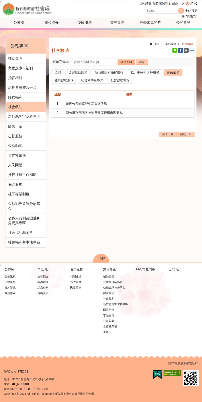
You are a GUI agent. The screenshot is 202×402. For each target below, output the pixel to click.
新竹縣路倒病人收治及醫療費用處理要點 (94, 112)
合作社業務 (17, 155)
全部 (58, 72)
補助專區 (15, 58)
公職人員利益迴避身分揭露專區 (24, 220)
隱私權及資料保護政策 (184, 363)
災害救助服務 (77, 72)
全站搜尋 (191, 10)
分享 (195, 3)
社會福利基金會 (20, 233)
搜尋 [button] (181, 11)
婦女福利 (15, 97)
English (173, 3)
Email (186, 50)
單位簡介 (52, 23)
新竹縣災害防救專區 (24, 117)
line (174, 50)
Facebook (180, 50)
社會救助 (15, 107)
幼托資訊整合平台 (22, 88)
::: (1, 2)
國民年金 (15, 126)
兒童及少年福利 (20, 68)
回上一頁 (167, 134)
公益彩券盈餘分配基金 (24, 206)
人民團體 (15, 165)
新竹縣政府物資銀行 (109, 72)
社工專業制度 (18, 194)
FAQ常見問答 (150, 23)
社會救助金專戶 (92, 80)
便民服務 (85, 23)
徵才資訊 (10, 287)
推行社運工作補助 (22, 175)
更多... (107, 331)
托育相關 (15, 78)
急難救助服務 (64, 80)
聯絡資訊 (43, 293)
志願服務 (15, 136)
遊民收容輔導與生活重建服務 (86, 103)
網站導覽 (146, 3)
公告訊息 (10, 276)
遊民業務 (173, 72)
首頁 (157, 43)
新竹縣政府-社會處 (46, 9)
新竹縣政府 (160, 3)
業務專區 (117, 23)
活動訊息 (10, 282)
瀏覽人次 (10, 371)
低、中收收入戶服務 (145, 72)
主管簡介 (43, 276)
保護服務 (15, 184)
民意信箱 (75, 287)
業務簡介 (43, 282)
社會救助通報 (120, 80)
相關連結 (75, 276)
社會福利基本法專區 (24, 242)
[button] (157, 374)
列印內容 (192, 50)
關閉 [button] (103, 258)
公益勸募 (15, 146)
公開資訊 (183, 23)
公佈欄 (18, 23)
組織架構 (43, 287)
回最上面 (185, 134)
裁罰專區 (10, 293)
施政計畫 (75, 282)
